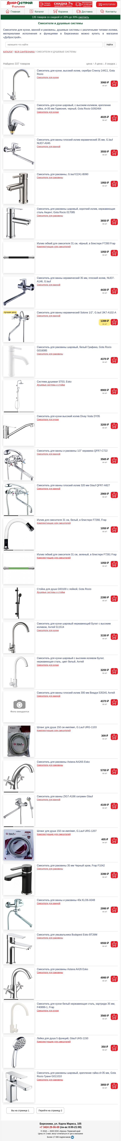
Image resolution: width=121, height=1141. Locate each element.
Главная (12, 11)
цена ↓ (101, 63)
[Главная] (19, 3)
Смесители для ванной (48, 146)
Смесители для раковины (50, 177)
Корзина (60, 11)
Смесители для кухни (48, 77)
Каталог (36, 11)
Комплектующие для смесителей (54, 246)
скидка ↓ (112, 63)
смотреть (83, 17)
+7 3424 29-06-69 (49, 1127)
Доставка (84, 11)
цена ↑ (90, 63)
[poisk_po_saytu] (54, 44)
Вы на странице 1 (20, 1110)
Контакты (108, 11)
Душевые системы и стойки (51, 385)
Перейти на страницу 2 (50, 1110)
